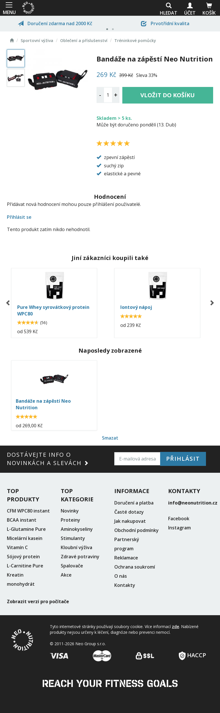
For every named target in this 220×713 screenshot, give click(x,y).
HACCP (192, 653)
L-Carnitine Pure (25, 566)
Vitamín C (17, 547)
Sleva (141, 75)
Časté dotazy (129, 512)
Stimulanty (73, 538)
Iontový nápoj (136, 307)
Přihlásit (183, 458)
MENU (8, 8)
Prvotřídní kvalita (165, 23)
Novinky (70, 511)
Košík (209, 9)
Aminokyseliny (77, 529)
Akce (66, 575)
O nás (120, 576)
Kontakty (124, 585)
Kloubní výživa (76, 547)
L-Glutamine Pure (26, 529)
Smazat (110, 438)
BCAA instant (21, 520)
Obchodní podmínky (136, 530)
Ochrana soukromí (134, 567)
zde (175, 626)
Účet (190, 9)
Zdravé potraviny (80, 556)
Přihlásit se (19, 217)
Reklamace (126, 558)
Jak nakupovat (130, 521)
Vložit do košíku (167, 95)
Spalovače (72, 566)
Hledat (168, 9)
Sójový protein (23, 556)
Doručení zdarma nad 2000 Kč (55, 23)
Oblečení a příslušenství (83, 40)
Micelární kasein (24, 538)
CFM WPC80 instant (28, 511)
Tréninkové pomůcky (135, 40)
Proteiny (70, 520)
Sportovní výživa (37, 40)
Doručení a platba (134, 503)
